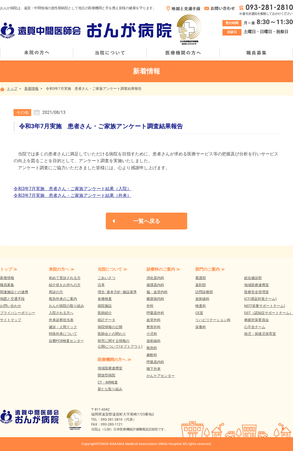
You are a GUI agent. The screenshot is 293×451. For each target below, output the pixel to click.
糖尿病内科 (155, 299)
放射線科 (153, 341)
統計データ (106, 320)
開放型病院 (106, 375)
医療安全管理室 (256, 292)
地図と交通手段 (12, 299)
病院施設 (105, 306)
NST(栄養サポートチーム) (264, 306)
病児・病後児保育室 (260, 334)
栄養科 (200, 327)
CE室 (199, 313)
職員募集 (256, 52)
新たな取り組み (110, 389)
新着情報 (31, 89)
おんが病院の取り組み (66, 306)
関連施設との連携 (14, 292)
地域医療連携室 (110, 368)
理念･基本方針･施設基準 (117, 292)
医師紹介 (105, 313)
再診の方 (56, 292)
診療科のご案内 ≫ (163, 269)
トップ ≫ (8, 269)
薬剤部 (200, 285)
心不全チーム (254, 327)
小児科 (151, 334)
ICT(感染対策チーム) (260, 299)
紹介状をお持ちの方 (65, 285)
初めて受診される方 (65, 278)
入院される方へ (61, 313)
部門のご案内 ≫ (210, 269)
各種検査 (105, 299)
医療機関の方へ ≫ (114, 359)
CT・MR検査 (108, 382)
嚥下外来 (153, 369)
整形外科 (153, 327)
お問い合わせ (10, 306)
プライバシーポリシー (17, 313)
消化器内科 (155, 278)
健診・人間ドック (63, 327)
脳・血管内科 (157, 292)
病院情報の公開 (110, 327)
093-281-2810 (111, 419)
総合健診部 (253, 278)
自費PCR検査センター (66, 341)
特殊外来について (63, 334)
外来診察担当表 (61, 320)
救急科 (151, 348)
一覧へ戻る (146, 221)
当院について (110, 52)
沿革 (101, 285)
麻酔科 (151, 355)
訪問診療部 (204, 292)
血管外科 (153, 320)
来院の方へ (36, 52)
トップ (8, 89)
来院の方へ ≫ (61, 269)
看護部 (200, 278)
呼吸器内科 (155, 362)
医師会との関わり (112, 334)
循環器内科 (155, 285)
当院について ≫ (112, 269)
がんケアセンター (160, 376)
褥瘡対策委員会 (256, 320)
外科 (150, 306)
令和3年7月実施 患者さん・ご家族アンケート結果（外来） (72, 195)
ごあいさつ (106, 278)
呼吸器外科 (155, 313)
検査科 (200, 306)
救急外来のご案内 (63, 299)
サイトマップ (10, 320)
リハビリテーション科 (213, 320)
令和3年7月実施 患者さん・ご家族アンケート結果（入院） (72, 188)
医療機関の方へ (183, 52)
